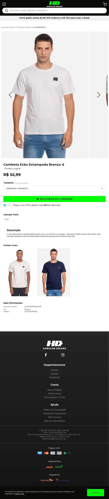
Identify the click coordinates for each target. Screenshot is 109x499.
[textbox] (56, 10)
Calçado (54, 373)
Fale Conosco (54, 417)
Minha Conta (54, 393)
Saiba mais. (19, 494)
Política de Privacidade (54, 410)
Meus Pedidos (54, 390)
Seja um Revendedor (54, 421)
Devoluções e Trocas (54, 397)
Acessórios (54, 377)
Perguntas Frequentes (54, 413)
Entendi (95, 492)
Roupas (54, 370)
